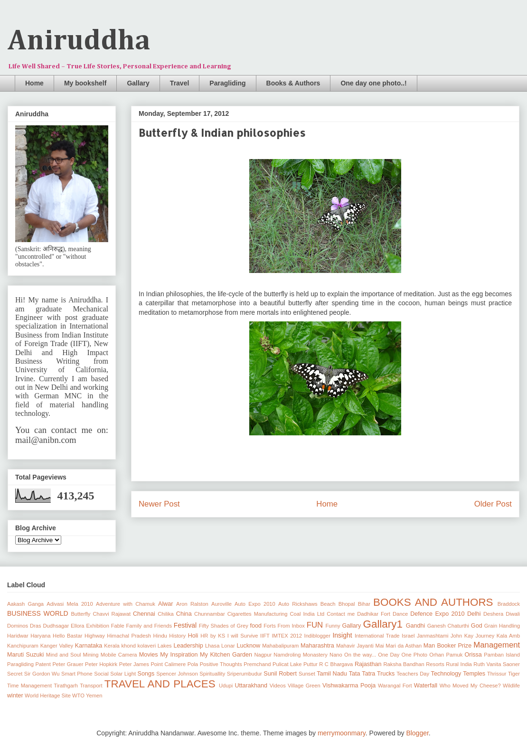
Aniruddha (79, 41)
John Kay (462, 636)
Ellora (78, 626)
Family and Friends (149, 626)
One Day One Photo (402, 655)
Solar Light (123, 674)
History (177, 636)
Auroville (221, 604)
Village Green (304, 685)
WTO (78, 695)
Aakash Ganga (25, 604)
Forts (269, 626)
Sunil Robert (280, 673)
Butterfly (80, 614)
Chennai (144, 614)
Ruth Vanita (487, 664)
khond (128, 646)
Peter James (134, 664)
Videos (278, 685)
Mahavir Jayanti (355, 646)
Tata (354, 673)
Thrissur (496, 674)
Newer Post (159, 503)
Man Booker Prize (447, 645)
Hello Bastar (67, 636)
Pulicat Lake (287, 664)
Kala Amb (508, 636)
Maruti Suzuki (25, 654)
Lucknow (248, 645)
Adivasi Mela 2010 (70, 604)
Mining (91, 655)
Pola (193, 664)
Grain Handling (502, 626)
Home (34, 83)
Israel (408, 636)
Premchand (257, 664)
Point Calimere (168, 664)
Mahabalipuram (280, 646)
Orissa (472, 654)
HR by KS (212, 636)
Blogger (417, 733)
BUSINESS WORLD (37, 613)
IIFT (265, 636)
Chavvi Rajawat (112, 614)
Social (101, 674)
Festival (185, 625)
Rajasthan (368, 664)
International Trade (377, 636)
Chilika (166, 614)
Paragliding (227, 83)
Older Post (493, 503)
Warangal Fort (395, 685)
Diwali (513, 614)
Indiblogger (317, 636)
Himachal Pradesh (129, 636)
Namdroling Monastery (300, 655)
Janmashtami (433, 636)
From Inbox (291, 626)
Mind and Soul (63, 655)
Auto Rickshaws (298, 604)
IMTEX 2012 (287, 636)
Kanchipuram (22, 646)
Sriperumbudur (244, 674)
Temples (474, 673)
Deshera (493, 614)
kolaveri (147, 646)
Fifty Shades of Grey (223, 626)
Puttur (310, 664)
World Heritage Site (48, 695)
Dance (400, 614)
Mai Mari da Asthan (399, 646)
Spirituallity (212, 674)
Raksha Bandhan (404, 664)
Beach (328, 604)
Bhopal (347, 604)
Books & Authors (293, 83)
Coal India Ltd (307, 614)
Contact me (341, 614)
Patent (43, 664)
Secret (14, 674)
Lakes (165, 646)
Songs (146, 673)
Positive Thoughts (221, 664)
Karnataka (88, 645)
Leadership (188, 645)
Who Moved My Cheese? (470, 685)
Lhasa (212, 646)
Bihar (364, 604)
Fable (117, 626)
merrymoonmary (342, 733)
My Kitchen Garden (226, 654)
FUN (315, 625)
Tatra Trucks (378, 673)
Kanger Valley (56, 646)
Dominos (17, 626)
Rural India (459, 664)
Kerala (111, 646)
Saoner (511, 664)
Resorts (435, 664)
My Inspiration (179, 654)
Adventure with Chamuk (125, 604)
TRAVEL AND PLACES (160, 684)
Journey (485, 636)
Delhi (474, 614)
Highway (95, 636)
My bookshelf (85, 83)
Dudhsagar (56, 626)
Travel (179, 83)
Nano (335, 655)
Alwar (165, 604)
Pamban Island (502, 655)
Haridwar (17, 636)
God (476, 625)
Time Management (29, 685)
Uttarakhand (251, 685)
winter (15, 695)
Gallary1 (383, 624)
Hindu (160, 636)
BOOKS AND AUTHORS (433, 602)
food (256, 625)
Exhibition (97, 626)
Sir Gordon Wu (42, 674)
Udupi (226, 685)
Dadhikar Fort (373, 614)
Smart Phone (77, 674)
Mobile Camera (119, 655)
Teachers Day (412, 674)
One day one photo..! (373, 83)
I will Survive (242, 636)
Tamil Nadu (332, 673)
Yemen (94, 695)
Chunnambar (209, 614)
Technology (446, 673)
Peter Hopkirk (101, 664)
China (184, 614)
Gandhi (415, 625)
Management (496, 644)
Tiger (514, 674)
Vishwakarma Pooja (349, 685)
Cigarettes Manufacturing (257, 614)
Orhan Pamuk (445, 655)
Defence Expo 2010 (437, 614)
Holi (193, 635)
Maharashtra (317, 645)
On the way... (360, 655)
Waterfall (425, 685)
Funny (333, 626)
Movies (148, 654)
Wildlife (511, 685)
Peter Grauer (67, 664)
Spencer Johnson (177, 674)
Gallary (138, 83)
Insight (342, 635)
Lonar (228, 646)
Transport (91, 685)
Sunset (307, 674)
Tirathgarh (66, 685)
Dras (35, 626)
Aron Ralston (192, 604)
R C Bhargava (336, 664)
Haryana (40, 636)
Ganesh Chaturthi (448, 626)
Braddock (509, 604)
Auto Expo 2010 (255, 604)
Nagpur (263, 655)
